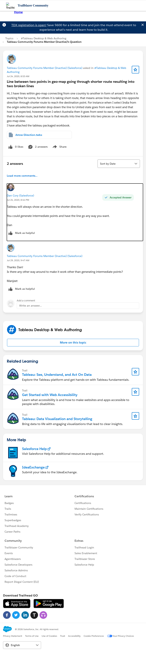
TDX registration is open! (28, 25)
